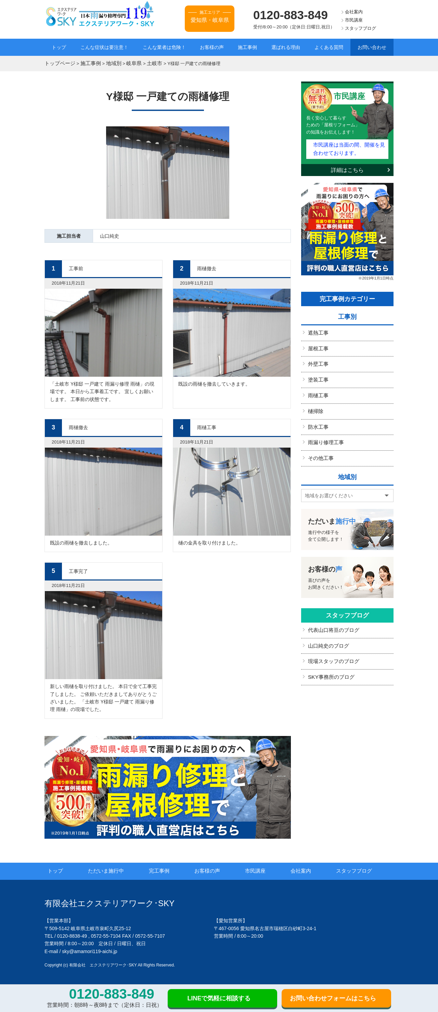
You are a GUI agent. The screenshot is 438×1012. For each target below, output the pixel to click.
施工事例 (247, 47)
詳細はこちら (347, 166)
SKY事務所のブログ (329, 663)
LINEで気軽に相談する (218, 998)
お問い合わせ (372, 47)
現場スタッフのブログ (332, 649)
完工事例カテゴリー (347, 295)
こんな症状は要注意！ (104, 47)
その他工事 (320, 448)
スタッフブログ (360, 28)
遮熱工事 (317, 329)
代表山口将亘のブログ (332, 619)
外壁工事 (317, 359)
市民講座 (354, 20)
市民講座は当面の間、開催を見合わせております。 (348, 146)
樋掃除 (315, 403)
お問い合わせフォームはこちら (333, 998)
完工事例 (168, 870)
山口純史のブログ (327, 634)
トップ (59, 47)
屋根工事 (317, 344)
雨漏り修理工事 (325, 433)
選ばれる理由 (285, 47)
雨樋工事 (317, 388)
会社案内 (354, 11)
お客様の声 (212, 47)
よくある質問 (328, 47)
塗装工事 (317, 373)
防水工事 (317, 418)
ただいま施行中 (115, 870)
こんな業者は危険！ (164, 47)
